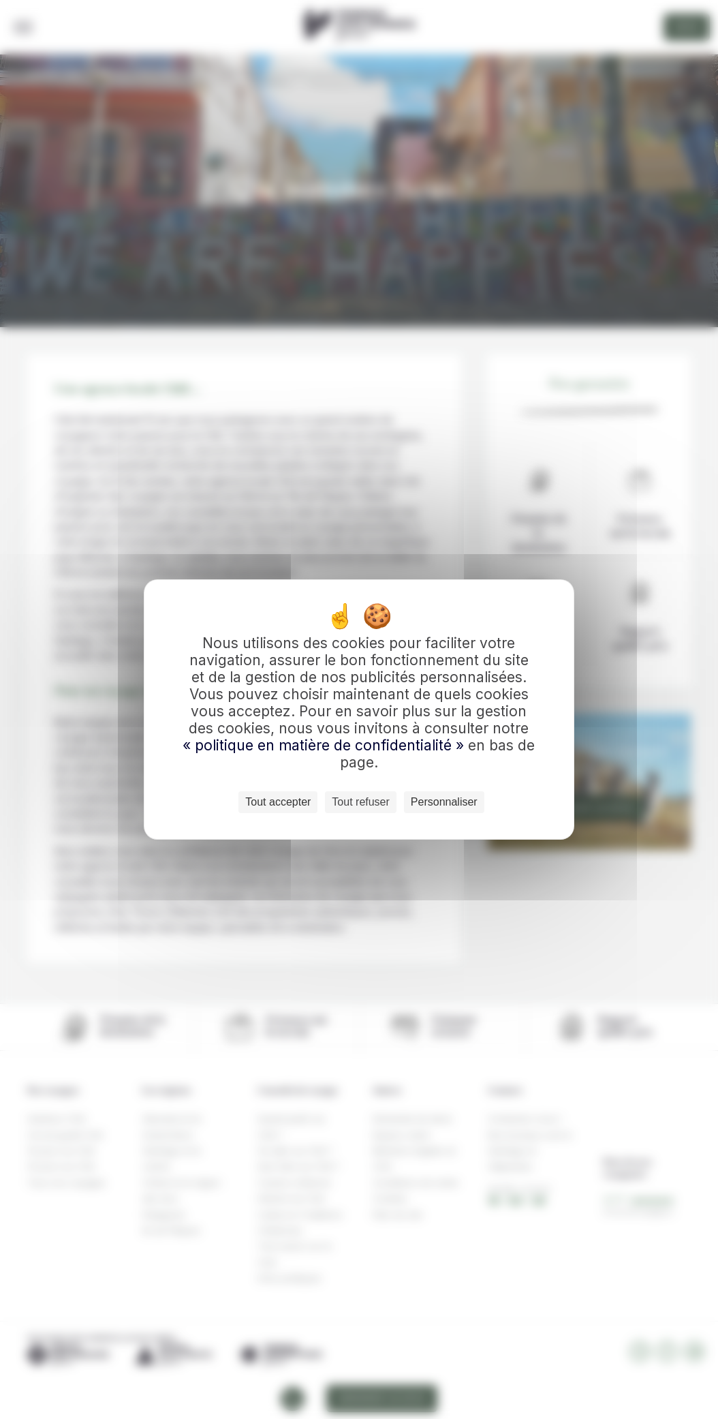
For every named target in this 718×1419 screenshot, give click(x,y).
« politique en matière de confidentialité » (325, 745)
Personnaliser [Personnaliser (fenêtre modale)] (444, 802)
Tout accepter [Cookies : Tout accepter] (278, 802)
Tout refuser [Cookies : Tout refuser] (360, 802)
